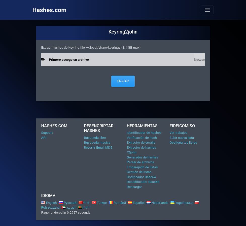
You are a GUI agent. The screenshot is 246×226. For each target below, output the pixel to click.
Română (117, 203)
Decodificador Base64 (143, 182)
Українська (181, 203)
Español (136, 203)
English (49, 203)
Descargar (134, 187)
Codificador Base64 (141, 177)
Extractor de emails (141, 142)
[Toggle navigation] (207, 10)
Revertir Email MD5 (98, 147)
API (44, 138)
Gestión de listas (139, 172)
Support (47, 133)
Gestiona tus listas (183, 142)
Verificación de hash (142, 138)
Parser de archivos (140, 162)
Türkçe (99, 203)
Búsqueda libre (95, 138)
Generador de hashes (142, 157)
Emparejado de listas (142, 167)
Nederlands (157, 203)
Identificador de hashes (144, 133)
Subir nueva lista (182, 138)
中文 (84, 203)
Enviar (123, 81)
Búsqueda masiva (97, 142)
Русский (68, 203)
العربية (68, 207)
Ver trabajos (179, 133)
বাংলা (84, 207)
